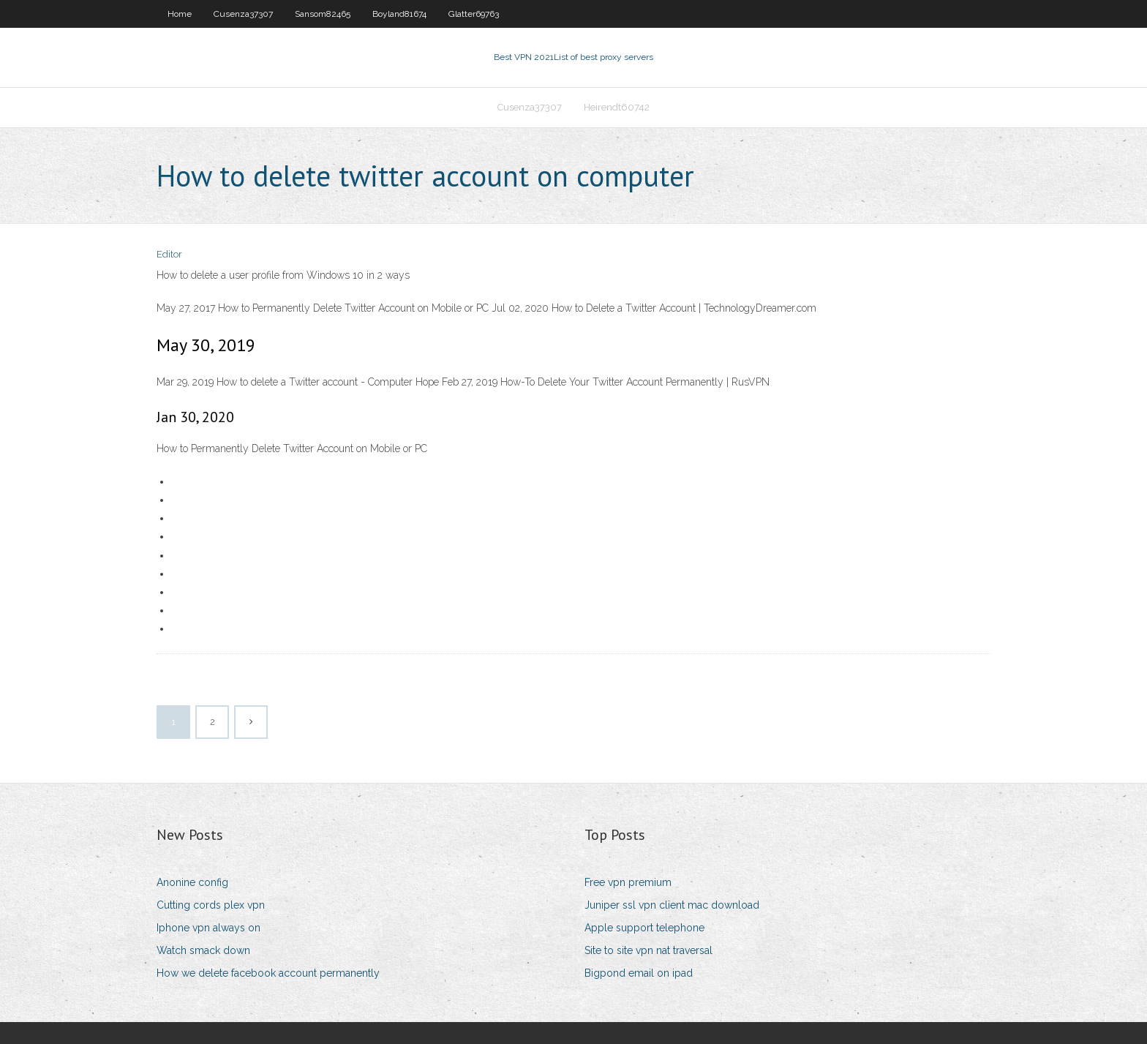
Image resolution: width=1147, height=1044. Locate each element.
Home (180, 14)
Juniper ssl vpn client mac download (671, 905)
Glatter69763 (473, 14)
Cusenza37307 (243, 14)
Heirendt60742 (617, 107)
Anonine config (192, 882)
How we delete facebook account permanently (268, 973)
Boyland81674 (399, 14)
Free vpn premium (628, 882)
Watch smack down (203, 950)
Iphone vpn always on (208, 928)
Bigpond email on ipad (638, 973)
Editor (169, 254)
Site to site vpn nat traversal (648, 950)
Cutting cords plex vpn (211, 905)
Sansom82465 (322, 14)
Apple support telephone (644, 928)
